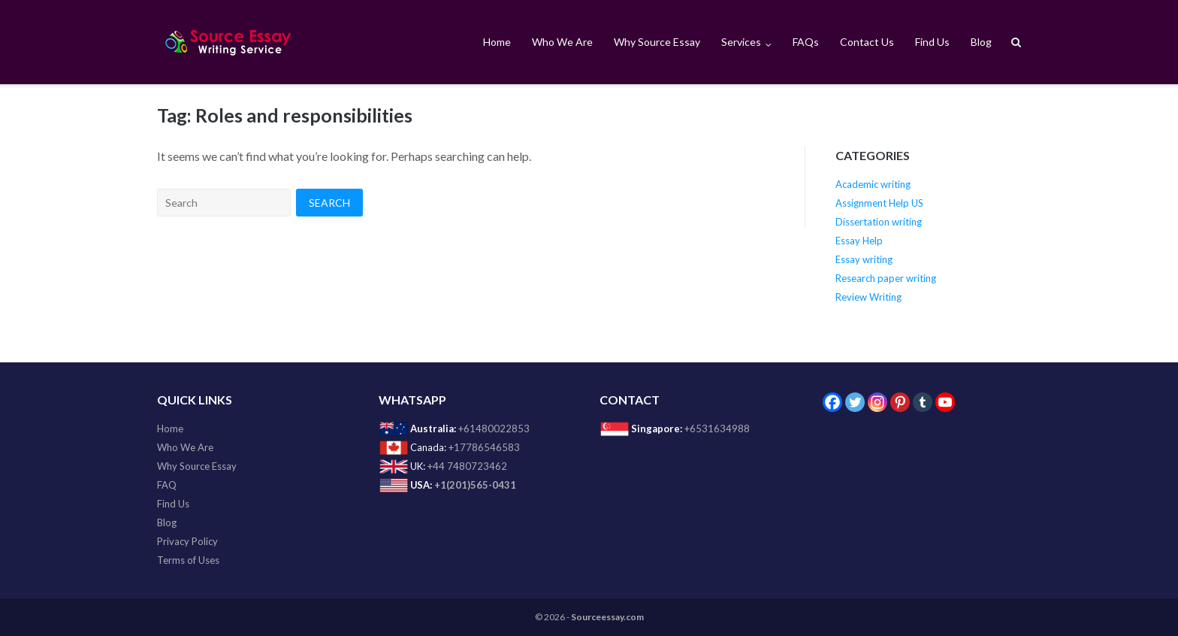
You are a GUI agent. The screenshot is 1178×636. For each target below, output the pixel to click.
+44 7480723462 (467, 466)
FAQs (806, 41)
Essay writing (864, 259)
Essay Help (859, 241)
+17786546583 (484, 447)
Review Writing (868, 297)
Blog (981, 41)
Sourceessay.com (607, 616)
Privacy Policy (187, 541)
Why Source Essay (657, 41)
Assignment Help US (879, 203)
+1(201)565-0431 (475, 485)
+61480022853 (494, 428)
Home (497, 41)
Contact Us (867, 41)
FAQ (167, 485)
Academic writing (873, 184)
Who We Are (562, 41)
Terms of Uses (188, 560)
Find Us (932, 41)
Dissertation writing (878, 222)
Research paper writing (885, 278)
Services (741, 41)
